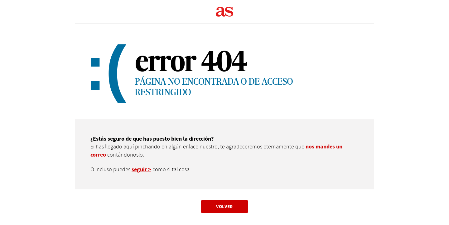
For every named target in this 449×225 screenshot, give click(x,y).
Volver (224, 206)
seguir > (141, 169)
